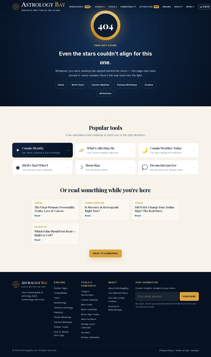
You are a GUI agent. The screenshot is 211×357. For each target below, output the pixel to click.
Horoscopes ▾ (80, 6)
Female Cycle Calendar (88, 326)
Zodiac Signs (60, 288)
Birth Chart (78, 84)
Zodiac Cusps (61, 327)
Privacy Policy (166, 350)
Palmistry (58, 312)
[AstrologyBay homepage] (38, 7)
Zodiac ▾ (100, 7)
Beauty (178, 7)
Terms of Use (182, 350)
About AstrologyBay (118, 288)
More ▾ (190, 7)
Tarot (56, 298)
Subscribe (189, 296)
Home (61, 84)
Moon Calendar (89, 309)
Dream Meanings (62, 317)
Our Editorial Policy (118, 293)
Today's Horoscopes (87, 293)
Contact (195, 350)
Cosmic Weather (100, 84)
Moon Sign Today (90, 314)
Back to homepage (105, 253)
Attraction (149, 6)
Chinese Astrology (63, 307)
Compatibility (128, 7)
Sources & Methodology (115, 308)
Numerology (60, 302)
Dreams (167, 7)
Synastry (85, 332)
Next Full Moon (88, 319)
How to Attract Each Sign (61, 333)
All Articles (105, 93)
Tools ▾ (112, 7)
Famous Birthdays (127, 84)
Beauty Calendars (90, 337)
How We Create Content (116, 300)
